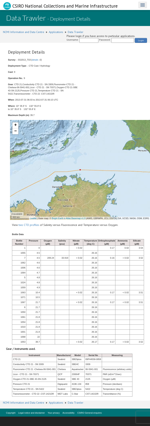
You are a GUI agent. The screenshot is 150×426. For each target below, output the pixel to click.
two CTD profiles (29, 225)
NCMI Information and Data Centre (23, 32)
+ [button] (15, 125)
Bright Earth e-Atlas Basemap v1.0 (69, 218)
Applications (56, 32)
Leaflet (33, 218)
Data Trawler (75, 32)
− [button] (15, 131)
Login (141, 40)
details (35, 60)
